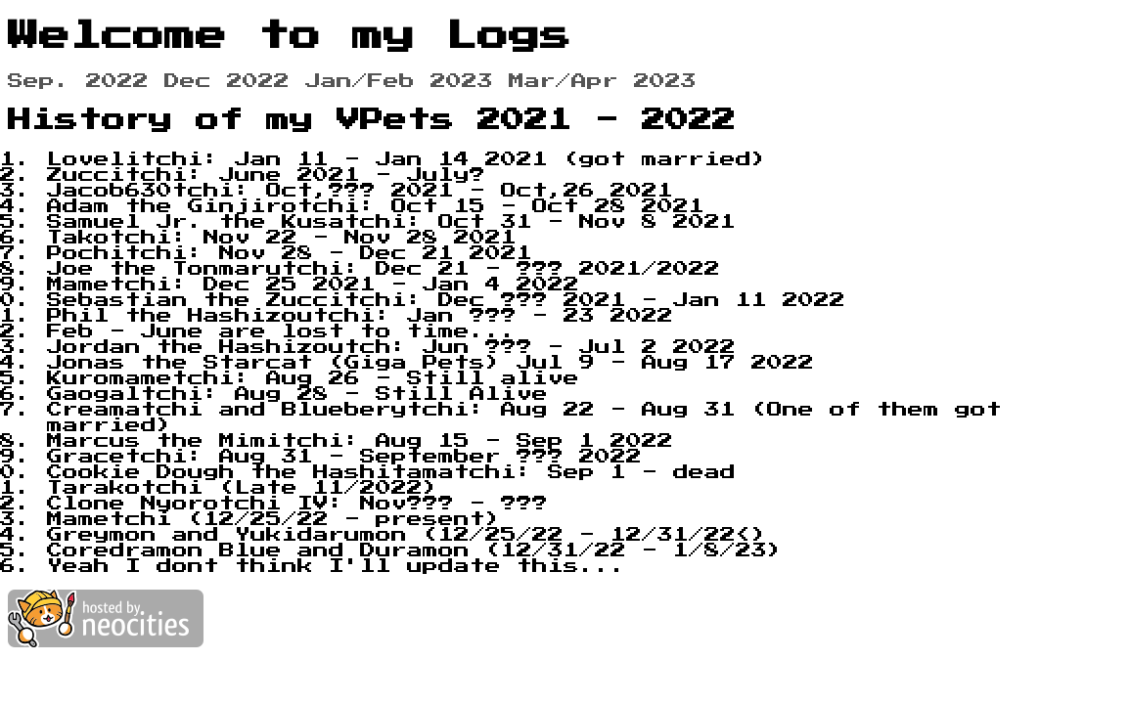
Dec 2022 (227, 81)
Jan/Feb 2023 (399, 81)
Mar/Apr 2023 (603, 81)
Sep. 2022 (78, 81)
